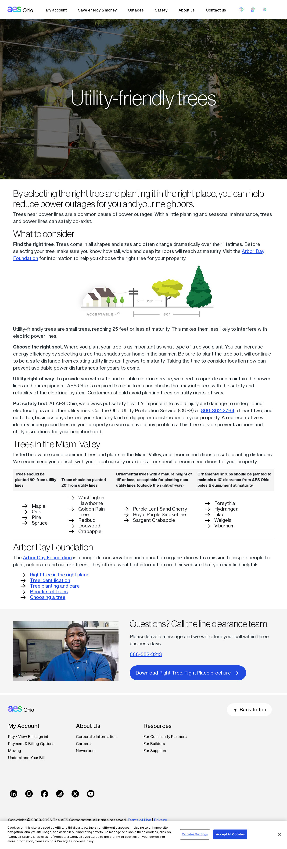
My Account (23, 726)
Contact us (216, 10)
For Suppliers (155, 750)
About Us (88, 726)
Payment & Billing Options (31, 743)
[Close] (279, 834)
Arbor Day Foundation (47, 557)
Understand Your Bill (26, 757)
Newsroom (85, 750)
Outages (136, 10)
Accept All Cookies (230, 834)
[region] (143, 835)
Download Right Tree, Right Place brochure (188, 672)
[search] (264, 9)
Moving (14, 750)
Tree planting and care (55, 586)
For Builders (154, 743)
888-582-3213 (146, 654)
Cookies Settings (195, 834)
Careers (83, 743)
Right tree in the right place (60, 575)
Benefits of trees (49, 591)
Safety (161, 10)
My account (56, 10)
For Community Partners (165, 736)
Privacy (161, 820)
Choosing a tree (47, 597)
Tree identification (50, 580)
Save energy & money (97, 10)
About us (187, 10)
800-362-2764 (217, 410)
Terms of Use (139, 820)
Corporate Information (96, 736)
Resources (158, 726)
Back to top (249, 709)
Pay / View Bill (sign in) (28, 736)
